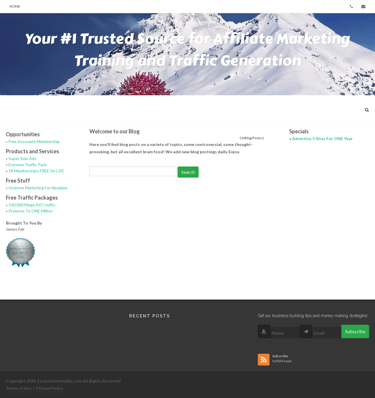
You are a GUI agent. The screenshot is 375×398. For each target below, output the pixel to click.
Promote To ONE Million (30, 210)
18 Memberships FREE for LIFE (36, 170)
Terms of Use (18, 388)
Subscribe (355, 331)
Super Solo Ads (22, 158)
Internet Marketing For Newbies (38, 187)
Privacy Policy (49, 388)
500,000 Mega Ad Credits (31, 204)
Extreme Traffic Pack (27, 164)
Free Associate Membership (34, 141)
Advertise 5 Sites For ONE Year (322, 138)
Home (14, 6)
